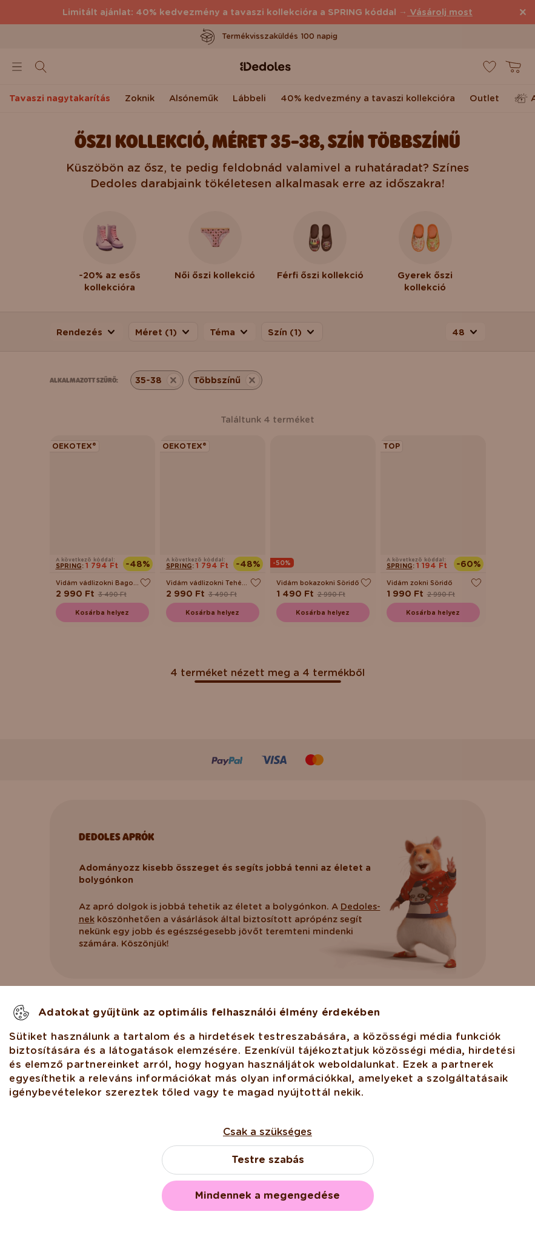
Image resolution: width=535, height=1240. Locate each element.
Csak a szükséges (267, 1132)
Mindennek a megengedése (267, 1195)
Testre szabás (267, 1159)
